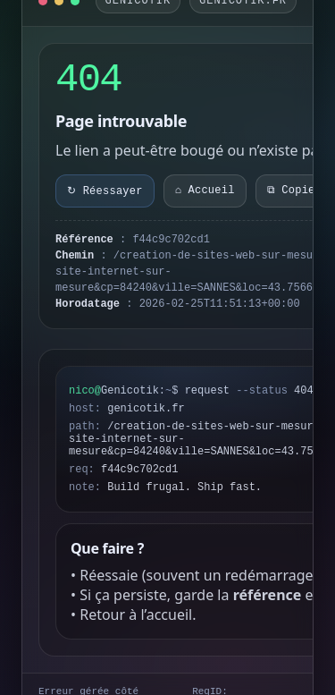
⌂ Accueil (205, 190)
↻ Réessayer (105, 191)
